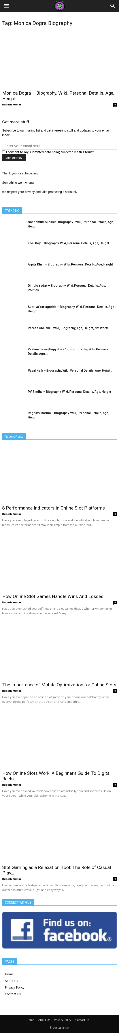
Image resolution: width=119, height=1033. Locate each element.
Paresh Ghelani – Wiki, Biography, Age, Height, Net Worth (68, 328)
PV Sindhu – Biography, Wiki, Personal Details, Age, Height (69, 391)
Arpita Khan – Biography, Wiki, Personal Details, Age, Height (70, 264)
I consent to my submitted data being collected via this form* (48, 152)
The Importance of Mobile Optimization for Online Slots (59, 684)
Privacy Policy (14, 987)
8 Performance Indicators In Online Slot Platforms (53, 508)
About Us (11, 981)
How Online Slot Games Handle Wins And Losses (52, 596)
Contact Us (13, 994)
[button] (113, 6)
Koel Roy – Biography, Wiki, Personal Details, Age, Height (68, 243)
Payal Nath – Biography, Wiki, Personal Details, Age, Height (69, 370)
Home (9, 974)
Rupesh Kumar (11, 104)
